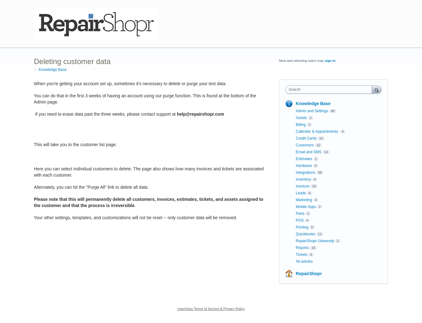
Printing (302, 227)
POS (300, 220)
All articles (304, 261)
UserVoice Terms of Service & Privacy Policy (211, 309)
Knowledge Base (313, 103)
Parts (300, 213)
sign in (330, 60)
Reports (302, 248)
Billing (301, 124)
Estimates (304, 159)
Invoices (303, 186)
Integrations (305, 172)
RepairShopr (309, 273)
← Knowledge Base (50, 69)
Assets (301, 118)
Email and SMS (309, 152)
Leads (301, 193)
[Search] (377, 89)
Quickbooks (305, 234)
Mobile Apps (306, 207)
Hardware (304, 166)
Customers (305, 145)
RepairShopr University (315, 241)
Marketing (304, 200)
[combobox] (330, 89)
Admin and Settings (312, 111)
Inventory (303, 179)
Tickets (302, 254)
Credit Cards (306, 138)
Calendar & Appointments (317, 131)
